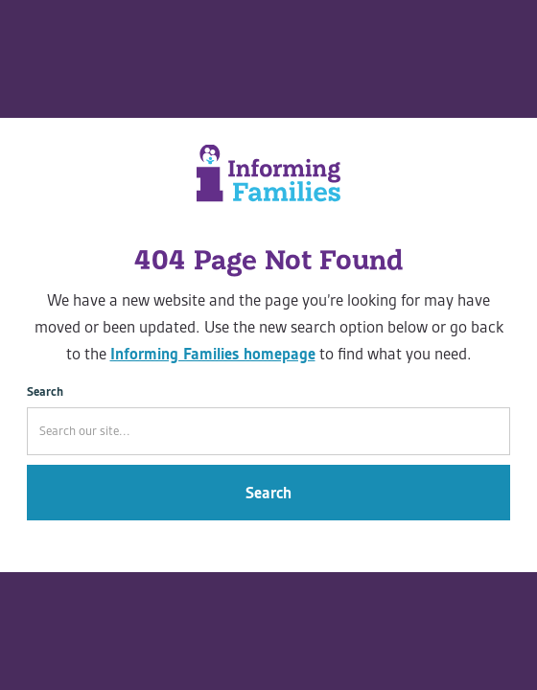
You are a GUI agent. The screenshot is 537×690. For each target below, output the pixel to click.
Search (45, 391)
